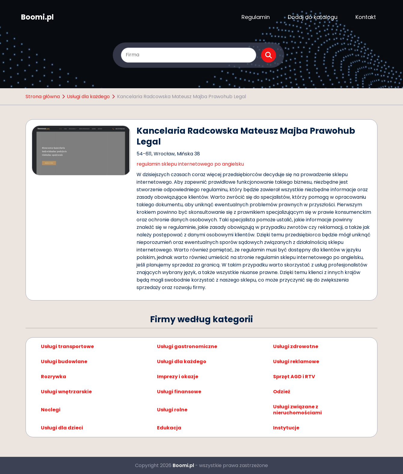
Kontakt (365, 17)
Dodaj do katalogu (312, 17)
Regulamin (255, 17)
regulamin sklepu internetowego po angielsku (190, 164)
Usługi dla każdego (88, 96)
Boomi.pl (37, 17)
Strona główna (43, 96)
